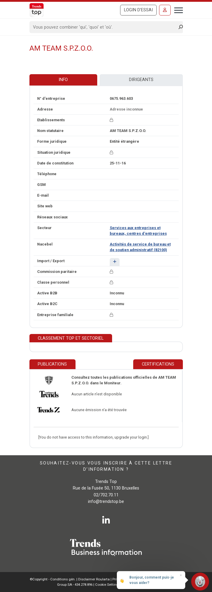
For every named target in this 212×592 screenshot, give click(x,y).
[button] (115, 262)
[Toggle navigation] (177, 9)
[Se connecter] (165, 10)
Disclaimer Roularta (94, 579)
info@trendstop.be (106, 501)
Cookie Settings (108, 584)
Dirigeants (141, 79)
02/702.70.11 (106, 495)
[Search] (104, 27)
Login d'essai (138, 10)
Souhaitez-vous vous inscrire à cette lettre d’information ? (106, 466)
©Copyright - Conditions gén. (53, 579)
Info (63, 79)
